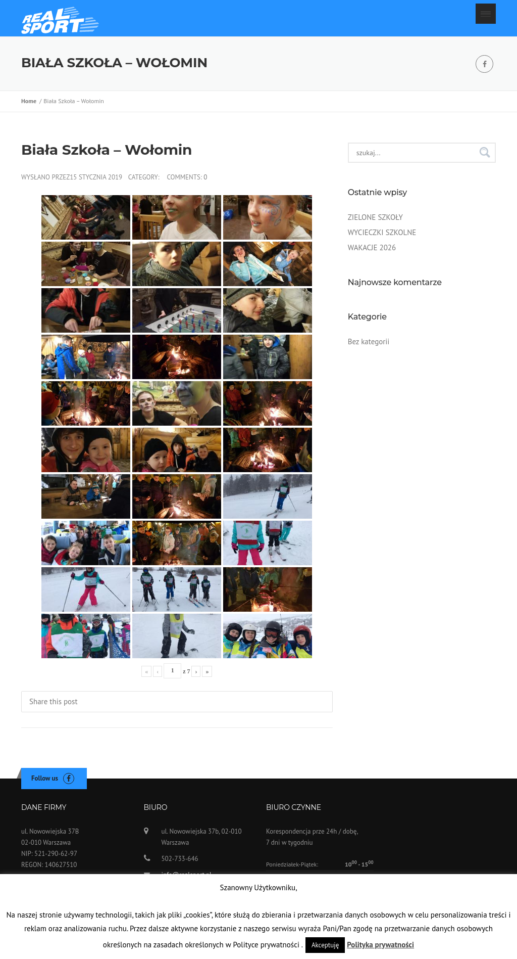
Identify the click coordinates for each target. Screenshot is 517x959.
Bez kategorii (369, 345)
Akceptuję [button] (325, 945)
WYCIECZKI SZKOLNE (382, 236)
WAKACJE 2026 (372, 251)
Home (30, 105)
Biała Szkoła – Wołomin (106, 153)
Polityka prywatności (380, 944)
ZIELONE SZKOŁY (375, 221)
